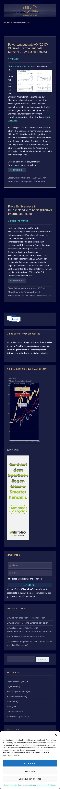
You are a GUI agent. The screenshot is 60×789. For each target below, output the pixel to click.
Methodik (11, 701)
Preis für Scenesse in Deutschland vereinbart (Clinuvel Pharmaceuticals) (30, 210)
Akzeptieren (30, 763)
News (26, 292)
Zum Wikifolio (13, 450)
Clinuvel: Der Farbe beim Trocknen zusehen (26, 618)
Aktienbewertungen (15, 681)
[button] (55, 734)
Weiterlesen (17, 170)
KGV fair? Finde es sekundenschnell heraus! (26, 636)
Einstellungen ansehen (30, 779)
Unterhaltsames (14, 712)
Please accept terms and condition (26, 579)
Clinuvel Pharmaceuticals (19, 66)
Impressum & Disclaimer (46, 785)
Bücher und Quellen (15, 696)
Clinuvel (24, 296)
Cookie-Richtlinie (10, 785)
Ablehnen (30, 771)
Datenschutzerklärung (27, 785)
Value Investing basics (16, 716)
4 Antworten (13, 59)
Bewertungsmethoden (17, 691)
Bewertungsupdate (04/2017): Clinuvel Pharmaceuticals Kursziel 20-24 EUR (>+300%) (28, 48)
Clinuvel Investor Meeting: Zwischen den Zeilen (27, 623)
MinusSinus (13, 181)
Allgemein (28, 181)
